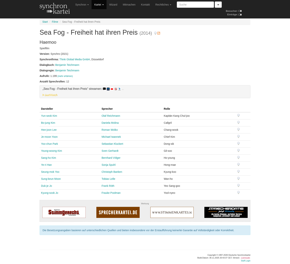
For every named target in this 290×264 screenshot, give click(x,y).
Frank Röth (108, 185)
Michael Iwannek (111, 136)
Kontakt (145, 4)
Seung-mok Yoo (50, 171)
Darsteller (47, 108)
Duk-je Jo (46, 185)
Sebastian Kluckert (112, 143)
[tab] (145, 91)
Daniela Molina (110, 122)
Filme (55, 21)
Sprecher (107, 108)
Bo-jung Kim (48, 122)
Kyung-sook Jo (49, 192)
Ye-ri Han (46, 164)
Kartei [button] (99, 4)
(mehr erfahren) (65, 76)
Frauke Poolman (111, 192)
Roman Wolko (110, 129)
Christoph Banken (112, 171)
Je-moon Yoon (49, 136)
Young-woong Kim (51, 150)
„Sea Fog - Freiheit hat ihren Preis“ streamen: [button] (83, 89)
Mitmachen (129, 4)
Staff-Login (245, 261)
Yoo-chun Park (49, 143)
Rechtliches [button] (163, 4)
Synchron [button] (82, 4)
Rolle (167, 108)
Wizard (113, 4)
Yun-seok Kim (49, 115)
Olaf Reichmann (111, 115)
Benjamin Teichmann (67, 64)
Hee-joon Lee (49, 129)
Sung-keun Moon (51, 178)
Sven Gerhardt (110, 150)
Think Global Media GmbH (74, 59)
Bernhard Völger (111, 157)
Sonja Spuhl (109, 164)
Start (45, 21)
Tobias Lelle (108, 178)
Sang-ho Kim (48, 157)
